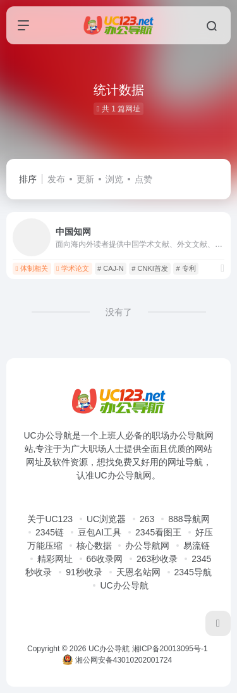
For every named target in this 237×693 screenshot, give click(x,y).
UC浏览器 (106, 519)
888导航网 (188, 519)
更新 (85, 179)
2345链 (49, 532)
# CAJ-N (110, 268)
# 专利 (186, 268)
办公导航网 (147, 545)
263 (147, 519)
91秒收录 (84, 572)
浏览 (114, 179)
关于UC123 (50, 519)
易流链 (196, 545)
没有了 (119, 312)
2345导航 (193, 572)
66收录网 (105, 559)
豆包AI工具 (99, 532)
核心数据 (94, 545)
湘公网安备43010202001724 (117, 660)
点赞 (143, 179)
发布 (56, 179)
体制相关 (31, 268)
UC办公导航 (124, 585)
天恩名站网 (138, 572)
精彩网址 (55, 559)
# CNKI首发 (149, 268)
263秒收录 (157, 559)
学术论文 (72, 268)
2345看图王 (158, 532)
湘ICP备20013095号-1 (170, 648)
